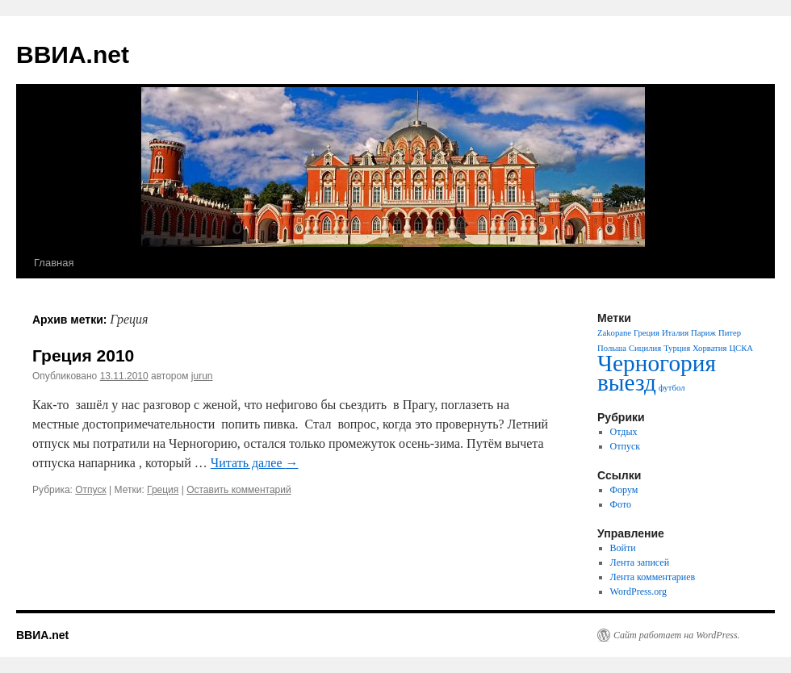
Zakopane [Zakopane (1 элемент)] (614, 332)
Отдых (624, 431)
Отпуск (90, 489)
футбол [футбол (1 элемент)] (672, 387)
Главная (53, 263)
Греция (162, 489)
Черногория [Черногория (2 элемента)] (656, 363)
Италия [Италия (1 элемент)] (675, 332)
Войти (623, 548)
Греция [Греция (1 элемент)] (646, 332)
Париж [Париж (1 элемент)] (703, 332)
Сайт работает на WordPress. (676, 635)
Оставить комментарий (238, 489)
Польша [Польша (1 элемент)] (611, 348)
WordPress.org (638, 591)
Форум (624, 489)
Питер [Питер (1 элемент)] (729, 332)
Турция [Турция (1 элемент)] (676, 348)
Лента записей (640, 562)
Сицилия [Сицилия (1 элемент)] (645, 348)
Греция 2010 (83, 355)
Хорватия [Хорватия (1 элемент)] (709, 348)
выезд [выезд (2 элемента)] (626, 382)
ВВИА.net (72, 54)
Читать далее (255, 463)
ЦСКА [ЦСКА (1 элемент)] (741, 348)
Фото (620, 504)
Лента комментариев (653, 577)
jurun (202, 376)
